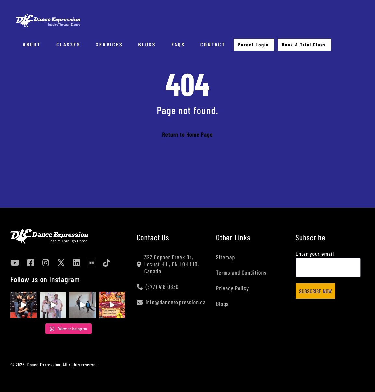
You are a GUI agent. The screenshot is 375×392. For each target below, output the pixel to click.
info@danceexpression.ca (171, 302)
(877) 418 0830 (158, 286)
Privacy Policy (232, 288)
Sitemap (225, 257)
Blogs (222, 303)
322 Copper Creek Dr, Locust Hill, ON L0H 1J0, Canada (168, 264)
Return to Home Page (187, 134)
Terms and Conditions (241, 272)
